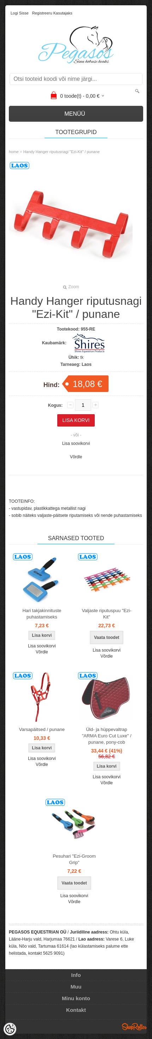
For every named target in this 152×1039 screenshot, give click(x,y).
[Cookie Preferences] (10, 1029)
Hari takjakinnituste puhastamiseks (41, 614)
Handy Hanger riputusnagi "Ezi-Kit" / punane (61, 152)
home (14, 152)
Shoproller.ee (134, 1026)
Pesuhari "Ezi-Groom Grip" (74, 859)
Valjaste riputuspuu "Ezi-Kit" (106, 614)
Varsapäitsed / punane (42, 729)
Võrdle (76, 456)
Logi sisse (20, 13)
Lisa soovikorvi (76, 443)
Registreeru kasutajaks (52, 13)
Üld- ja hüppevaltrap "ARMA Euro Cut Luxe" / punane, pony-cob (106, 736)
